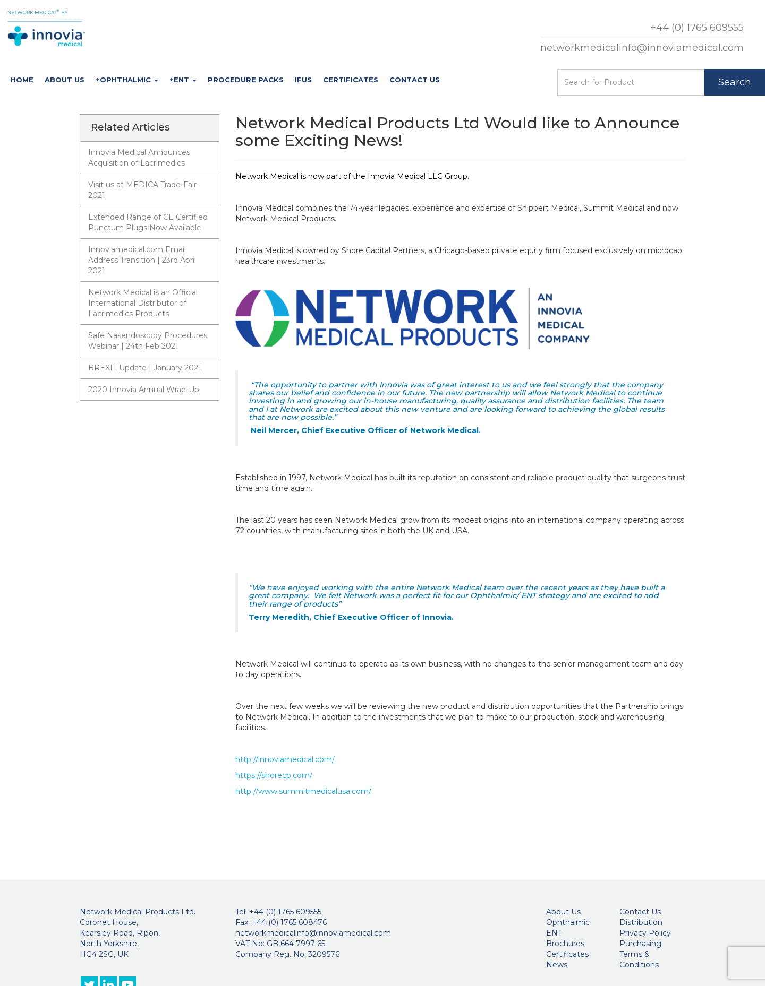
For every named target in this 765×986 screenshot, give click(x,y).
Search (734, 82)
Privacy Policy (645, 933)
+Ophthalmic (127, 79)
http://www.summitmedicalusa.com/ (303, 791)
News (556, 965)
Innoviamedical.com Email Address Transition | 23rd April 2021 (142, 260)
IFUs (303, 79)
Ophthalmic (568, 922)
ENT (554, 933)
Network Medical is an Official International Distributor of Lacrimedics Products (143, 303)
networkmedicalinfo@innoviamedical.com (642, 48)
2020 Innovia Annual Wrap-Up (143, 389)
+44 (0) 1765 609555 (697, 27)
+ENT (183, 79)
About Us (64, 79)
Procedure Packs (246, 79)
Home (22, 79)
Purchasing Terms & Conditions (640, 954)
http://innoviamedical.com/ (285, 759)
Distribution (640, 922)
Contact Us (414, 79)
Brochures (565, 943)
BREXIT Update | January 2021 (144, 368)
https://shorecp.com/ (273, 775)
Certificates (350, 79)
